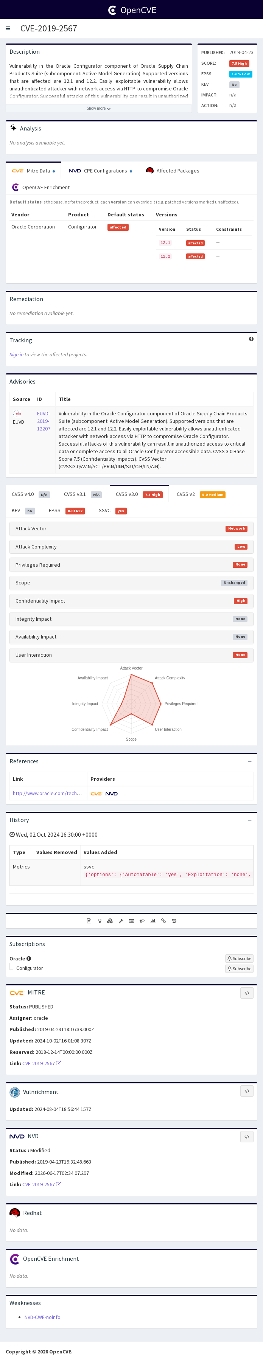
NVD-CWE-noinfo (43, 1317)
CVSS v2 (201, 494)
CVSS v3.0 (139, 494)
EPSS (67, 510)
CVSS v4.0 (31, 494)
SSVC (113, 510)
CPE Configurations (100, 170)
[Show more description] (99, 108)
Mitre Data (33, 170)
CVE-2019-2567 (48, 28)
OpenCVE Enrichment (41, 187)
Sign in (16, 354)
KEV (23, 510)
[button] (8, 28)
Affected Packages (172, 171)
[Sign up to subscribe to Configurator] (239, 969)
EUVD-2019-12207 (43, 421)
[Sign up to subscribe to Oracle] (239, 958)
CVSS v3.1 (83, 494)
